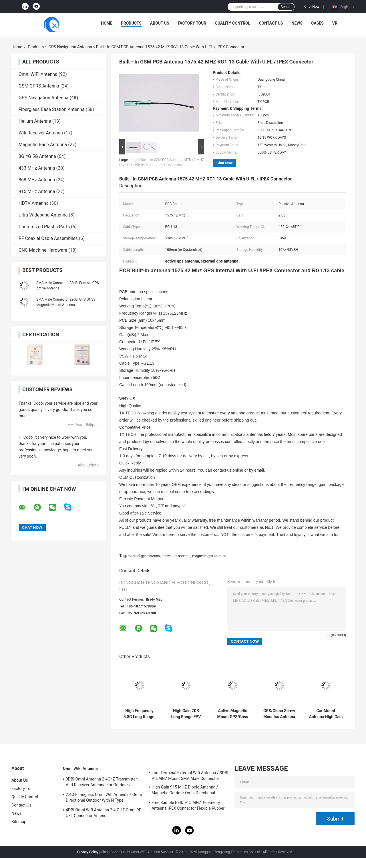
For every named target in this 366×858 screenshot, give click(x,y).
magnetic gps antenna (209, 556)
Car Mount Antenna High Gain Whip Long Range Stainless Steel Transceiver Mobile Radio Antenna (326, 713)
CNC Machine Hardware (43, 250)
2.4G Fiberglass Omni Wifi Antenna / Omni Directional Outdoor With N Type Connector (104, 798)
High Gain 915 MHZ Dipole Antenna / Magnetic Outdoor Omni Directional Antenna (185, 791)
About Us (159, 23)
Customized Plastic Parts (44, 226)
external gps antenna (144, 556)
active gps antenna (176, 556)
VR (334, 23)
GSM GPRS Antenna (39, 86)
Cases (317, 23)
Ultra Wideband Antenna (43, 215)
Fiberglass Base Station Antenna (52, 109)
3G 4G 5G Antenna (37, 156)
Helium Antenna (35, 121)
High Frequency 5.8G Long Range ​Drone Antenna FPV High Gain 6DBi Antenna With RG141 (139, 713)
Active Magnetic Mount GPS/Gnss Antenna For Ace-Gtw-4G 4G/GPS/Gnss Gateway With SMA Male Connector (233, 713)
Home (106, 23)
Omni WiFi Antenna (38, 74)
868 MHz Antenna (37, 179)
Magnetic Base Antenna (43, 144)
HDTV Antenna (34, 203)
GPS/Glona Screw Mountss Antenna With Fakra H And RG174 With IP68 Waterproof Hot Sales (279, 713)
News (297, 23)
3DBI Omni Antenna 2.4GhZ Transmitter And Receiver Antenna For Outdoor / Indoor (101, 783)
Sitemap (18, 821)
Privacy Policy (87, 852)
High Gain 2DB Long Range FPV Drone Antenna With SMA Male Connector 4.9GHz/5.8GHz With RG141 (186, 713)
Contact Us (271, 23)
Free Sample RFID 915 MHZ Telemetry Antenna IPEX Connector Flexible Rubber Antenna (188, 806)
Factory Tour (192, 23)
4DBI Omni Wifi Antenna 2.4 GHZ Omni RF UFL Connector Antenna (103, 813)
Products (131, 23)
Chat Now (311, 7)
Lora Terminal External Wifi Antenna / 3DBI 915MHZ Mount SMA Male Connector (190, 775)
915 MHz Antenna (37, 191)
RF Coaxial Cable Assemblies (48, 238)
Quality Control (232, 23)
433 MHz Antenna (37, 168)
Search (286, 7)
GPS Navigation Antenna (70, 47)
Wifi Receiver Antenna (41, 133)
